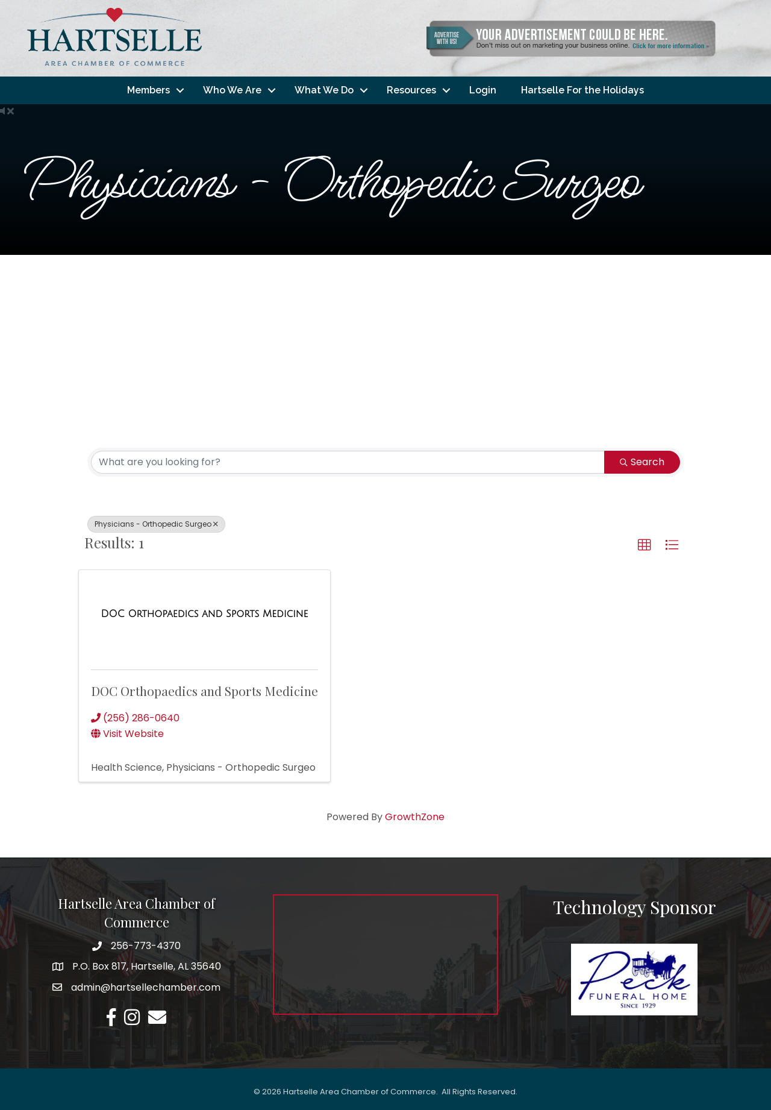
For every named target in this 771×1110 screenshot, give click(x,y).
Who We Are (232, 90)
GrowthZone (415, 817)
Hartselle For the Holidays (582, 90)
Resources (411, 90)
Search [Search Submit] (642, 462)
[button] (644, 545)
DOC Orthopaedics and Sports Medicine (204, 690)
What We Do (324, 90)
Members (148, 90)
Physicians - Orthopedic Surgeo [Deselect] (156, 524)
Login (482, 90)
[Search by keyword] (348, 462)
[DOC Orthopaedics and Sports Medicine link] (204, 614)
